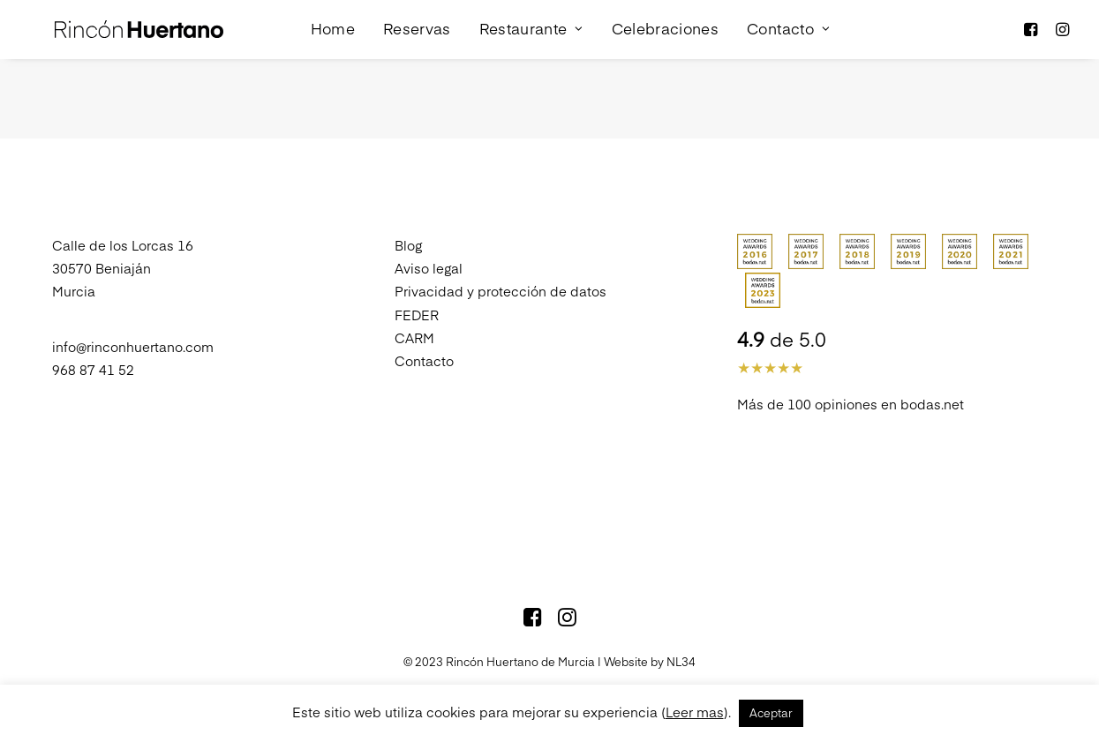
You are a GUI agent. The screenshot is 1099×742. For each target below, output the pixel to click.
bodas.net (932, 379)
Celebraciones (644, 16)
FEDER (417, 290)
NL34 (681, 637)
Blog (408, 220)
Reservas (397, 16)
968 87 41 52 (93, 344)
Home (312, 16)
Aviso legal (429, 243)
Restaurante (510, 16)
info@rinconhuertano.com (133, 321)
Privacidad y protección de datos (500, 267)
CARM (414, 313)
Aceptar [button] (771, 713)
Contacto (767, 16)
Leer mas (695, 711)
